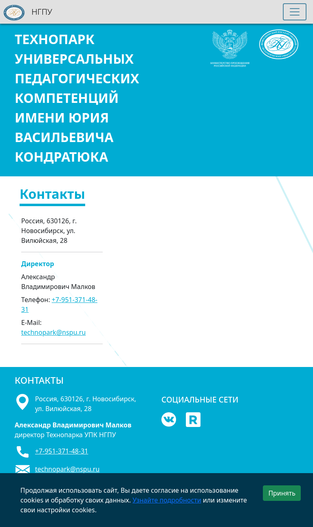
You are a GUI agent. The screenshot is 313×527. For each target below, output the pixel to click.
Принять (281, 493)
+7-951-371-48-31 (61, 451)
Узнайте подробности (166, 500)
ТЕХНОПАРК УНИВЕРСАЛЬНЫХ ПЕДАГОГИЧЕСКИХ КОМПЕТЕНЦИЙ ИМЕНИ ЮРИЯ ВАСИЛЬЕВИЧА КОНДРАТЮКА (77, 97)
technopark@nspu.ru (53, 332)
